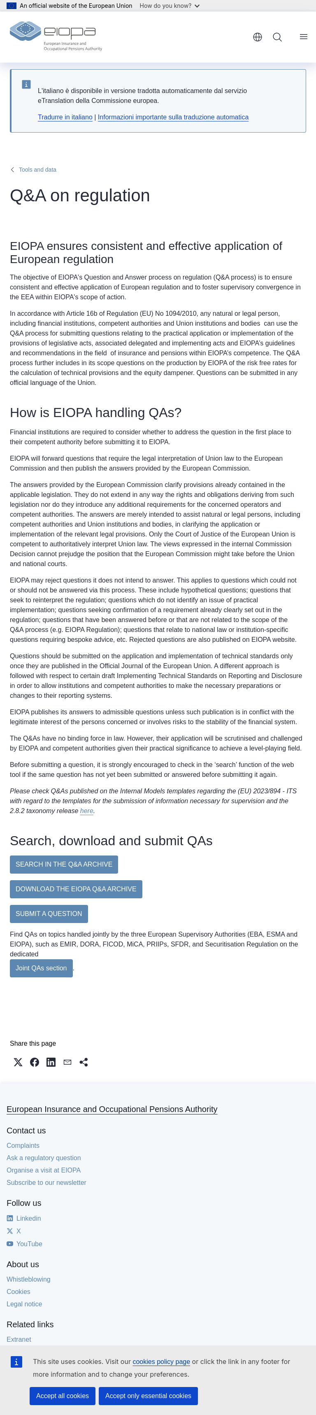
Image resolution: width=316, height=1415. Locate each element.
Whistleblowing (29, 1279)
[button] (18, 1062)
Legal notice (24, 1304)
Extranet (19, 1339)
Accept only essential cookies (148, 1395)
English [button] (258, 37)
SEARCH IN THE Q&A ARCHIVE (64, 864)
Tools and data (37, 169)
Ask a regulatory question (44, 1157)
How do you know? (170, 5)
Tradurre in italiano (65, 117)
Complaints (23, 1145)
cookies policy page (161, 1361)
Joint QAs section (41, 968)
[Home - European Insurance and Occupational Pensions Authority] (56, 37)
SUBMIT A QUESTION (49, 913)
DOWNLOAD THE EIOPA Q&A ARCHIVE (76, 889)
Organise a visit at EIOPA (44, 1170)
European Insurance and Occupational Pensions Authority (112, 1109)
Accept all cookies (62, 1395)
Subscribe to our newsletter (46, 1182)
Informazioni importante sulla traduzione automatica (173, 117)
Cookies (18, 1291)
